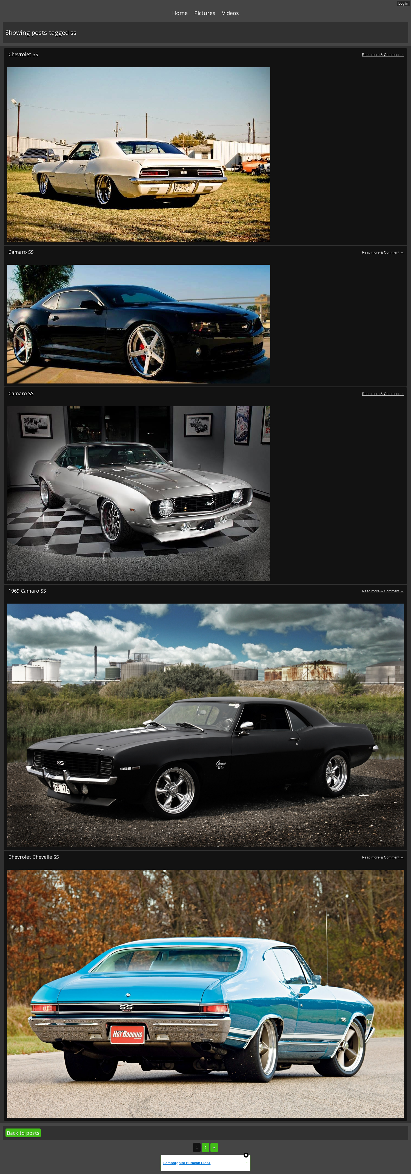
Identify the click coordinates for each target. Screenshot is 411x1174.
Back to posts (23, 1133)
